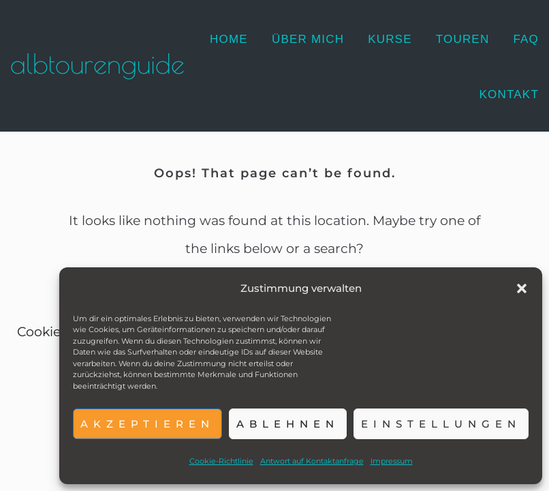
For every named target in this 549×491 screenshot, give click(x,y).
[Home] (229, 39)
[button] (522, 288)
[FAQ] (526, 39)
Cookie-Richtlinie (221, 461)
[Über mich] (308, 39)
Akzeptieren (147, 423)
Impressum (392, 461)
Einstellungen (441, 423)
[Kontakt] (509, 94)
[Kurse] (390, 39)
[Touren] (463, 39)
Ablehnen (287, 423)
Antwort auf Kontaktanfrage (312, 461)
